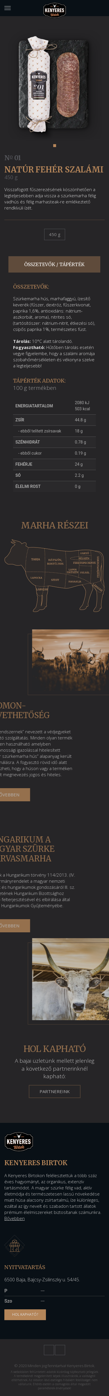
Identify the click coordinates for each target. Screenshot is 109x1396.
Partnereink (55, 1091)
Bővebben (14, 1218)
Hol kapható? (25, 1314)
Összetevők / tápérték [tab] (54, 264)
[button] (54, 145)
